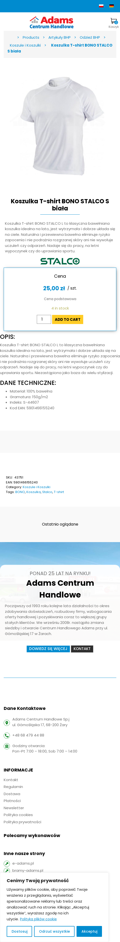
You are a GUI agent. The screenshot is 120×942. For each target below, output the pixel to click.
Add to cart (67, 319)
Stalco (47, 492)
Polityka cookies (18, 814)
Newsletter (14, 807)
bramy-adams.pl (27, 870)
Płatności (12, 800)
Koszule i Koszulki (36, 487)
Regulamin (13, 786)
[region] (54, 907)
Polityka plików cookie (38, 919)
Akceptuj (89, 931)
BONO (20, 492)
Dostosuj (19, 931)
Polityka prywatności (22, 821)
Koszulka (33, 492)
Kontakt (82, 648)
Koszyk (114, 23)
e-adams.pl (23, 863)
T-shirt (59, 492)
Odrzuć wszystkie (54, 931)
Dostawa (12, 793)
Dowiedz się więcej (48, 648)
